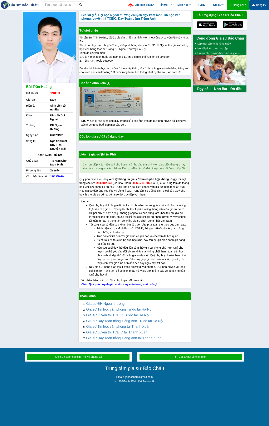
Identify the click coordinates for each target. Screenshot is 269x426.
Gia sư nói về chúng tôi (190, 356)
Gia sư (218, 4)
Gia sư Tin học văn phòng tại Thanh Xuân (118, 326)
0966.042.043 (104, 183)
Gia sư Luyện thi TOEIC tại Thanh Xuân (116, 332)
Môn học (184, 4)
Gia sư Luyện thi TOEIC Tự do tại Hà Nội (117, 315)
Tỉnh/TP (165, 4)
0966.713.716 (141, 183)
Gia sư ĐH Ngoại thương (105, 304)
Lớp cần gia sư (140, 5)
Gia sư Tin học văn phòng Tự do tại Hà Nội (119, 309)
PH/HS (202, 4)
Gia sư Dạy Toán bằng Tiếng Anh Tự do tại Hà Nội (125, 321)
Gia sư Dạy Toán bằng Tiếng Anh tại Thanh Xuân (124, 338)
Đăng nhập (238, 5)
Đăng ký (259, 5)
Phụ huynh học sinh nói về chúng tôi (78, 356)
